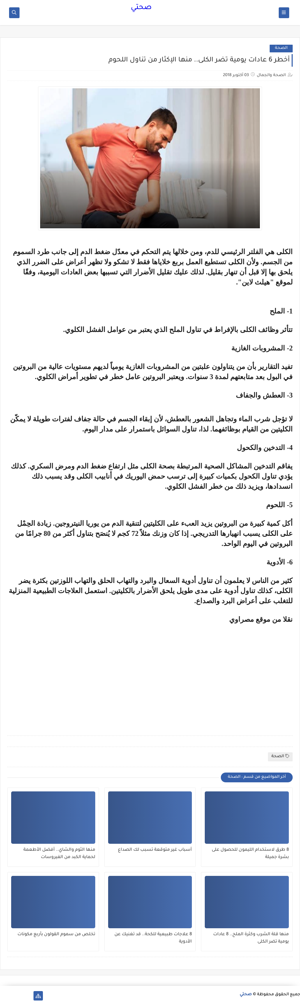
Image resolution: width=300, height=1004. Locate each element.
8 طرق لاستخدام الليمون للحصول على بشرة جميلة (250, 854)
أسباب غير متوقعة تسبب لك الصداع (155, 850)
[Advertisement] (234, 672)
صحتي (141, 8)
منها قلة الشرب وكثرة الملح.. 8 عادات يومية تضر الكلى (251, 938)
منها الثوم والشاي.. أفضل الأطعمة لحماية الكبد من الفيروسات (59, 854)
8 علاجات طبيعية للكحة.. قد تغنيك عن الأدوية (153, 938)
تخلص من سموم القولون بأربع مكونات (56, 934)
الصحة (281, 48)
